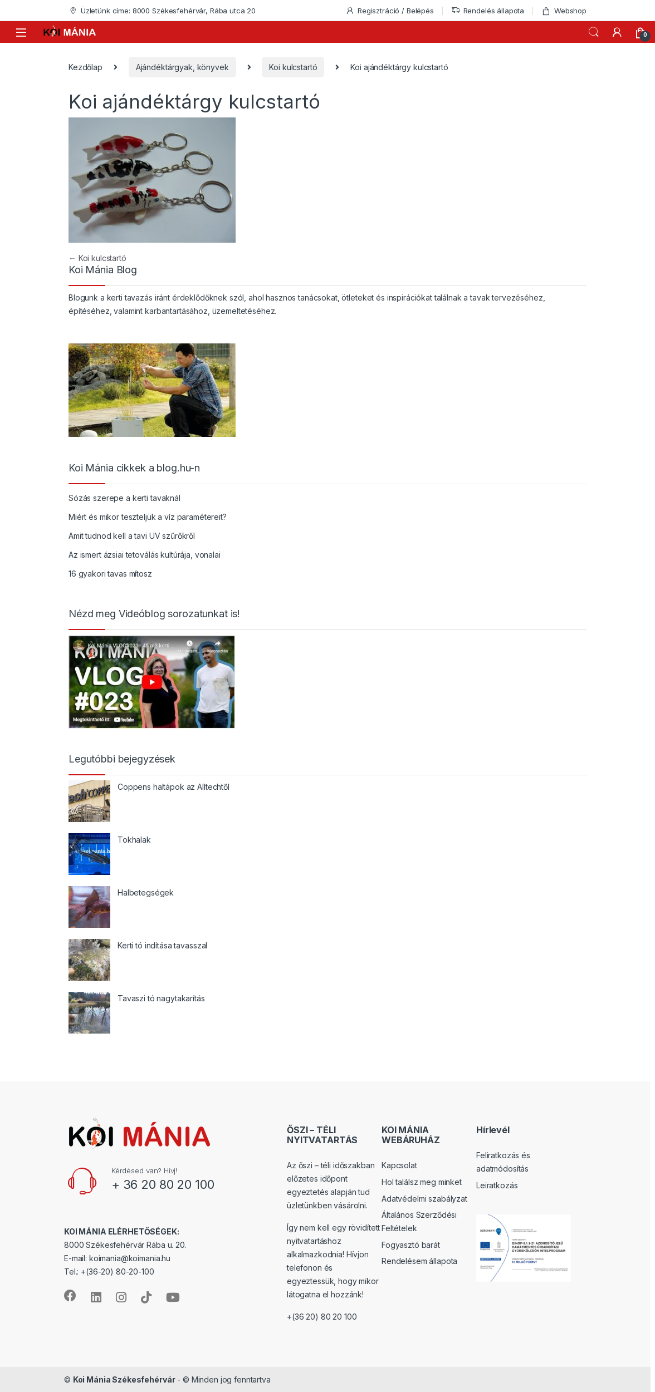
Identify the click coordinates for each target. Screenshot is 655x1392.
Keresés (594, 32)
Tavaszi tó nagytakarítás (161, 998)
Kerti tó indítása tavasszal (162, 945)
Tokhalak (134, 839)
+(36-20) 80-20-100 (117, 1271)
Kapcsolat (399, 1165)
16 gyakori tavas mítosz (110, 573)
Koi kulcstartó (293, 67)
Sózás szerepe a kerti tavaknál (124, 498)
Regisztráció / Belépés (389, 11)
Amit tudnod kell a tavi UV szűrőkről (132, 535)
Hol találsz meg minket (422, 1182)
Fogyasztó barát (411, 1245)
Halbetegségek (146, 892)
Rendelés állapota (488, 11)
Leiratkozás (496, 1185)
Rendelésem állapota (419, 1261)
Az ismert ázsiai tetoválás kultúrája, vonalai (145, 554)
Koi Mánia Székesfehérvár (124, 1379)
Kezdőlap (85, 67)
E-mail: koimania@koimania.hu (117, 1258)
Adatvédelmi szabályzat (424, 1198)
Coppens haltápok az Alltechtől (173, 786)
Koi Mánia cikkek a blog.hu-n (134, 468)
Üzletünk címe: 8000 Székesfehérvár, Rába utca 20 (162, 11)
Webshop (563, 11)
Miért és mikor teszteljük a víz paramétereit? (148, 517)
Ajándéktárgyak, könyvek (182, 67)
